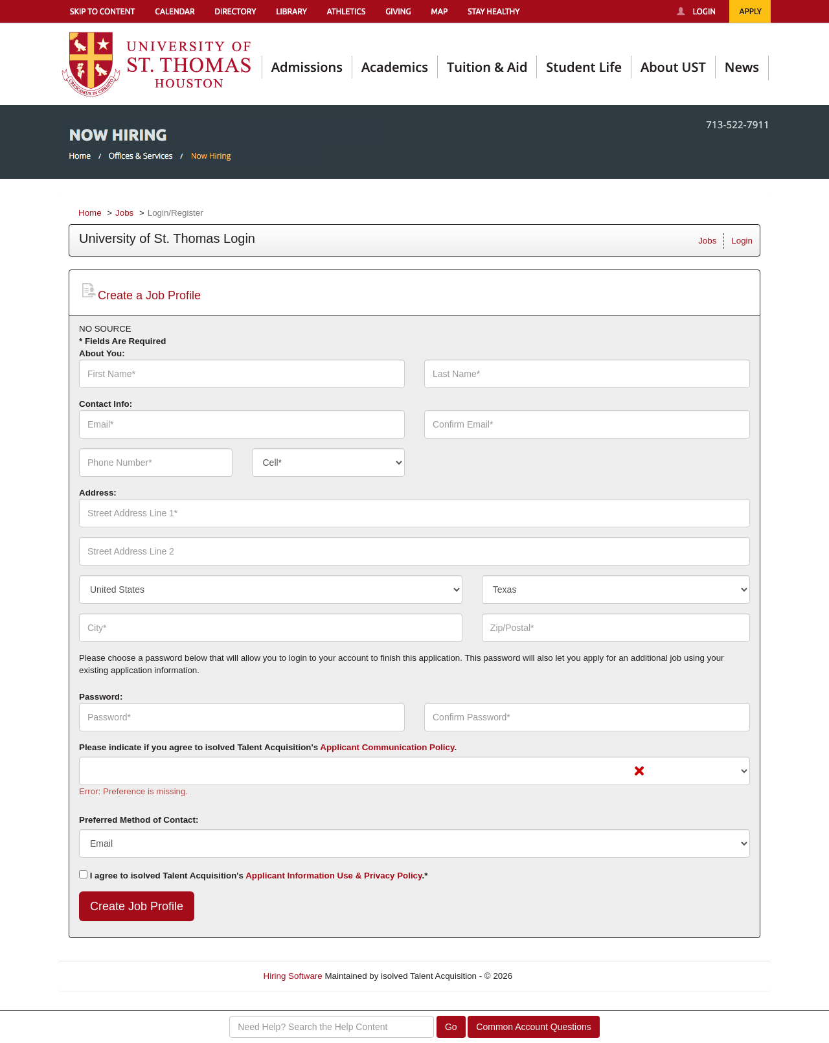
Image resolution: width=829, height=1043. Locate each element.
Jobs (124, 213)
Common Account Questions (533, 1027)
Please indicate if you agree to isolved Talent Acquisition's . (268, 747)
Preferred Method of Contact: (138, 820)
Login (742, 241)
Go (451, 1027)
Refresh (551, 976)
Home (90, 213)
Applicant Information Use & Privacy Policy (333, 875)
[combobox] (328, 462)
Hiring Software (293, 976)
